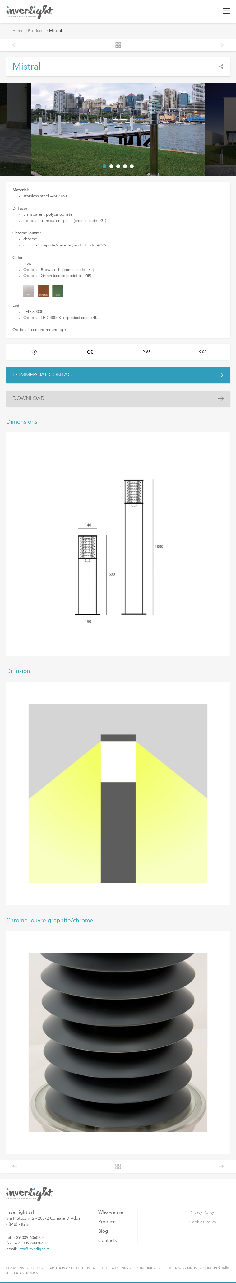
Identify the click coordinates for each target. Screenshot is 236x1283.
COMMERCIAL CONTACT (43, 375)
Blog (103, 1231)
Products (36, 31)
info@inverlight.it (33, 1249)
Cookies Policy (202, 1222)
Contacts (107, 1241)
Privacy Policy (201, 1213)
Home (17, 31)
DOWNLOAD (28, 398)
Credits (224, 1268)
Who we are (110, 1212)
